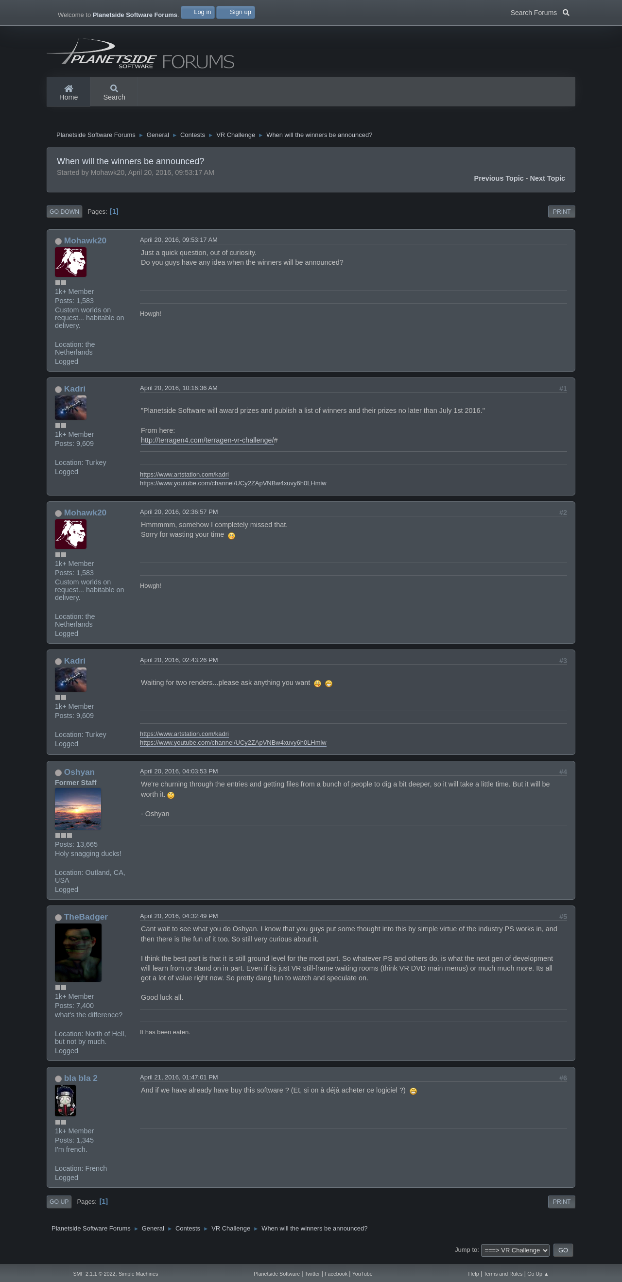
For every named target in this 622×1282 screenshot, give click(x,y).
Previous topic (499, 182)
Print (562, 215)
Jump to (466, 1254)
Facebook (336, 1274)
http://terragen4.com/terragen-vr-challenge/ (207, 444)
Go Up (59, 1205)
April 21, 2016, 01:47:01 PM (179, 1081)
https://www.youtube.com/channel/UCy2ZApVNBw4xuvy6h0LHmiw (233, 487)
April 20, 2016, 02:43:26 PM (179, 663)
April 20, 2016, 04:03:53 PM (179, 775)
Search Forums (540, 12)
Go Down (64, 215)
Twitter (312, 1274)
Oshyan (79, 776)
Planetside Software (277, 1274)
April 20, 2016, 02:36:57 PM (179, 515)
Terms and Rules (503, 1274)
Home (68, 93)
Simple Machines (138, 1274)
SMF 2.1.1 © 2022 (94, 1274)
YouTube (362, 1274)
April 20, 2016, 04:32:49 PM (179, 919)
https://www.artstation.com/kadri (184, 478)
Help (473, 1274)
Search (114, 93)
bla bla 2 (81, 1082)
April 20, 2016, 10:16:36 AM (179, 391)
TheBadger (86, 920)
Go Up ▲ (538, 1274)
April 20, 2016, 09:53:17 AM (179, 243)
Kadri (75, 392)
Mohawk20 (85, 244)
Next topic (548, 182)
